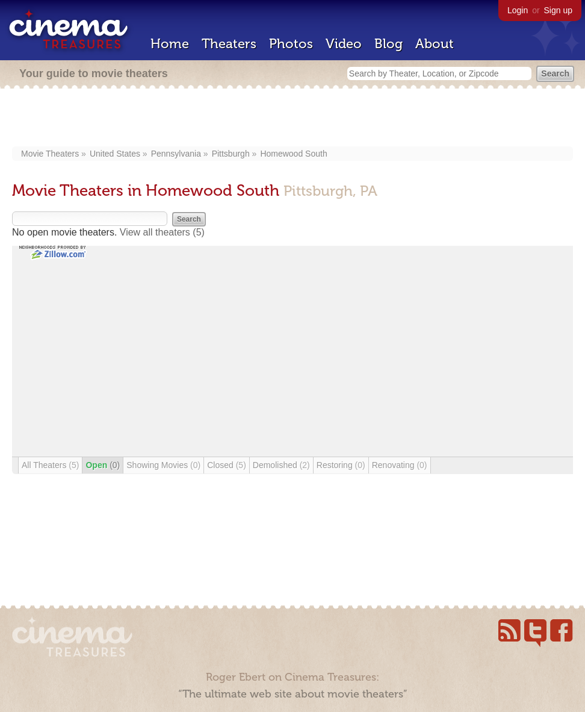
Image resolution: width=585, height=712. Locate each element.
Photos (291, 44)
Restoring (341, 465)
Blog (388, 44)
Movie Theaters (50, 153)
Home (169, 44)
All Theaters (50, 465)
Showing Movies (163, 465)
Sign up (558, 10)
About (434, 44)
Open (102, 465)
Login (517, 10)
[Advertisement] (292, 119)
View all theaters (162, 232)
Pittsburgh (231, 153)
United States (115, 153)
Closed (226, 465)
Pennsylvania (176, 153)
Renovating (399, 465)
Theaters (229, 44)
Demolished (281, 465)
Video (344, 44)
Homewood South (293, 153)
